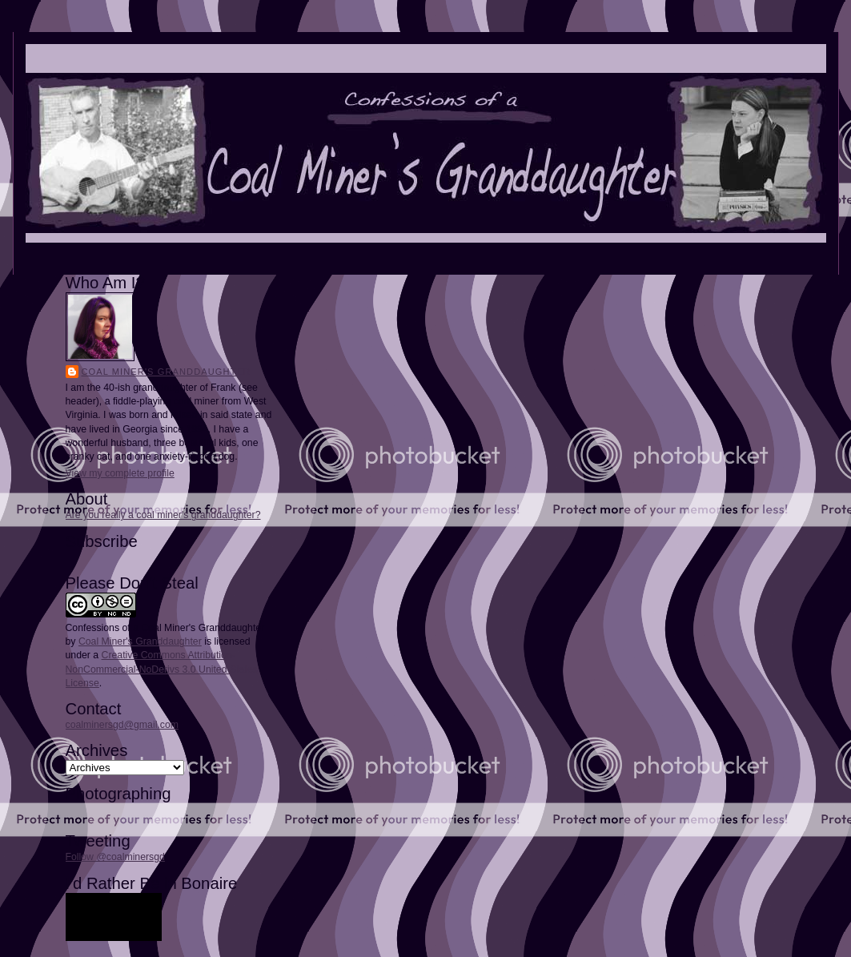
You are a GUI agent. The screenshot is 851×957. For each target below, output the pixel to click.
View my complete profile (120, 473)
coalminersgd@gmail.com (122, 724)
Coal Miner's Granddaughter (166, 371)
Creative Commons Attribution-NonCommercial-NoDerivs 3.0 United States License (162, 668)
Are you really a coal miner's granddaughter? (163, 515)
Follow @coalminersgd (115, 857)
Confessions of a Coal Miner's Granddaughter (165, 627)
